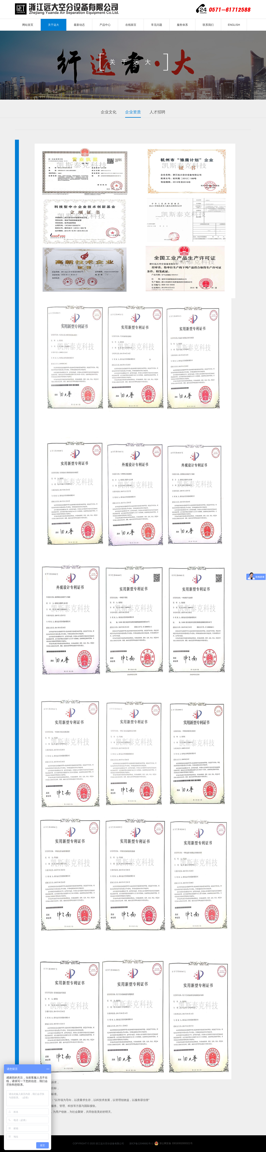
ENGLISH (234, 24)
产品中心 (105, 24)
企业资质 (133, 112)
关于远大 (53, 24)
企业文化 (108, 112)
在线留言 (130, 24)
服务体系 (182, 24)
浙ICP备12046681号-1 (141, 1143)
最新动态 (79, 24)
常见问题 (156, 24)
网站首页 (27, 24)
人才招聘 (157, 112)
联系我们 (208, 24)
